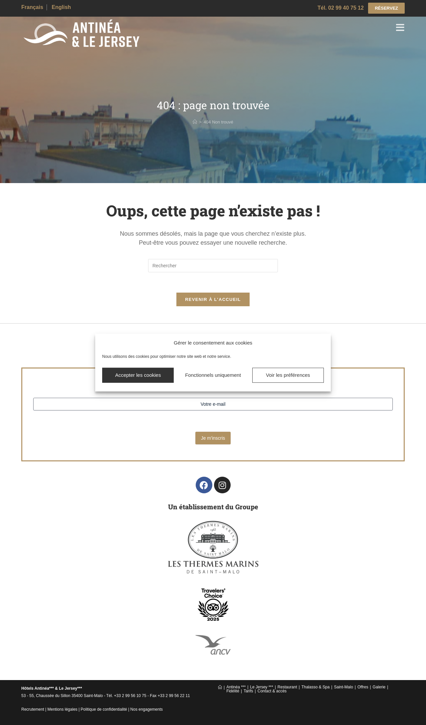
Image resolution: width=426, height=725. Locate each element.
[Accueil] (195, 122)
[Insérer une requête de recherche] (213, 265)
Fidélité (232, 691)
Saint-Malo (343, 687)
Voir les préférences (288, 375)
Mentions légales (63, 709)
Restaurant (287, 687)
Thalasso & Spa (316, 687)
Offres (362, 687)
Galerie (379, 687)
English (61, 7)
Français (32, 7)
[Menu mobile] (400, 28)
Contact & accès (272, 691)
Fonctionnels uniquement (213, 375)
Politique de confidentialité (104, 709)
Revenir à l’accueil (213, 299)
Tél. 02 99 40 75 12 (341, 8)
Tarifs (248, 691)
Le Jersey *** (261, 687)
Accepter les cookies (138, 375)
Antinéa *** (236, 687)
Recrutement (32, 709)
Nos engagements (146, 709)
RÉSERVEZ (386, 8)
